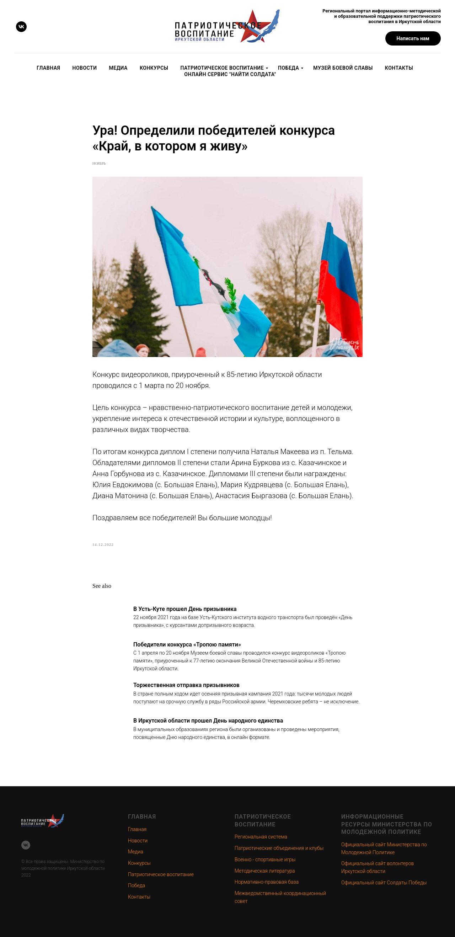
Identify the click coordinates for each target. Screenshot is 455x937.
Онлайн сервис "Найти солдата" (230, 74)
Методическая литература (265, 871)
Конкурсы (154, 68)
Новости (85, 68)
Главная (48, 68)
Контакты (399, 68)
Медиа (118, 68)
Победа (288, 68)
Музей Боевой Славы (343, 68)
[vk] (21, 26)
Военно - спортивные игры (265, 859)
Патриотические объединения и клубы (279, 848)
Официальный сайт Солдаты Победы (384, 882)
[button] (413, 38)
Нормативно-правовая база (267, 882)
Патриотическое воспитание (222, 68)
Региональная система (261, 837)
